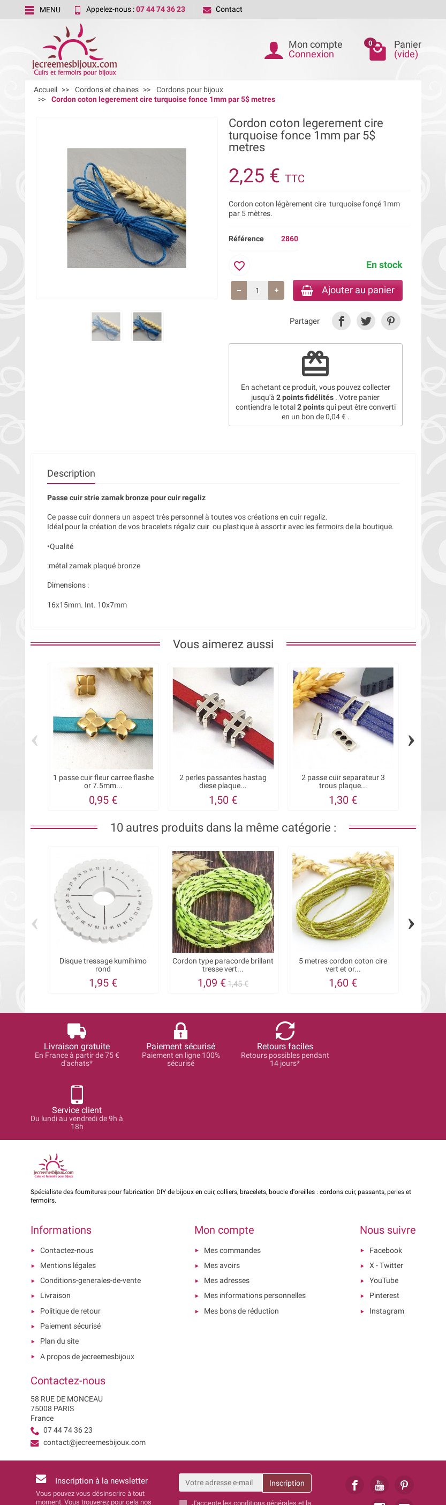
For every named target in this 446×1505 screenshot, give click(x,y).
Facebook (385, 1188)
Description (71, 474)
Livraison (55, 1233)
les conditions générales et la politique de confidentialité (251, 1445)
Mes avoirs (222, 1203)
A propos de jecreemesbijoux (87, 1294)
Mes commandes (232, 1188)
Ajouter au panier (345, 290)
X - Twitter (386, 1203)
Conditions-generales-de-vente (90, 1218)
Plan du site (59, 1278)
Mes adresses (227, 1218)
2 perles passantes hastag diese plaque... (223, 782)
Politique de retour (70, 1248)
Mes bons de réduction (241, 1248)
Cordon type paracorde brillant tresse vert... (223, 966)
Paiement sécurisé (70, 1263)
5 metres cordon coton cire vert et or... (343, 966)
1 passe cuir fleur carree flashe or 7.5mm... (103, 782)
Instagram (386, 1248)
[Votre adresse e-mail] (220, 1420)
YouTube (383, 1218)
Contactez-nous (66, 1188)
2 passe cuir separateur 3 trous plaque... (343, 782)
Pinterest (384, 1233)
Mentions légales (68, 1203)
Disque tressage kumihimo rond (103, 966)
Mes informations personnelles (255, 1233)
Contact (223, 9)
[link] (341, 322)
